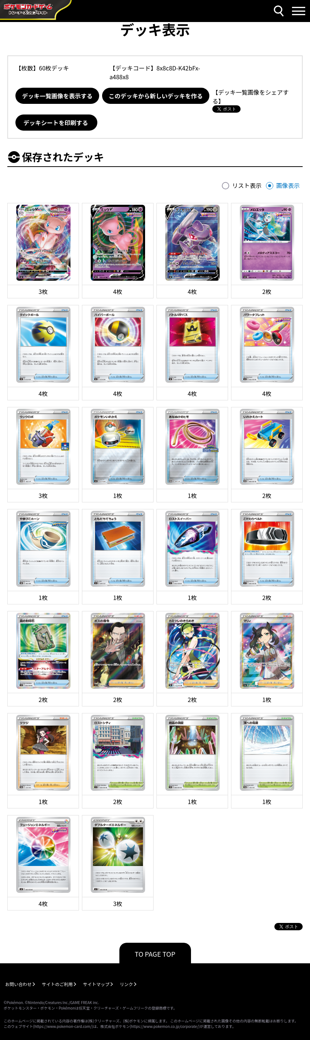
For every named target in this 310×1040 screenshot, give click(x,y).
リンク (126, 984)
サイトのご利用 (57, 984)
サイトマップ (96, 984)
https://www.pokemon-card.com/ (62, 1026)
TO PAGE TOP (155, 954)
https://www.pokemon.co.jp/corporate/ (165, 1026)
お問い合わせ (18, 984)
